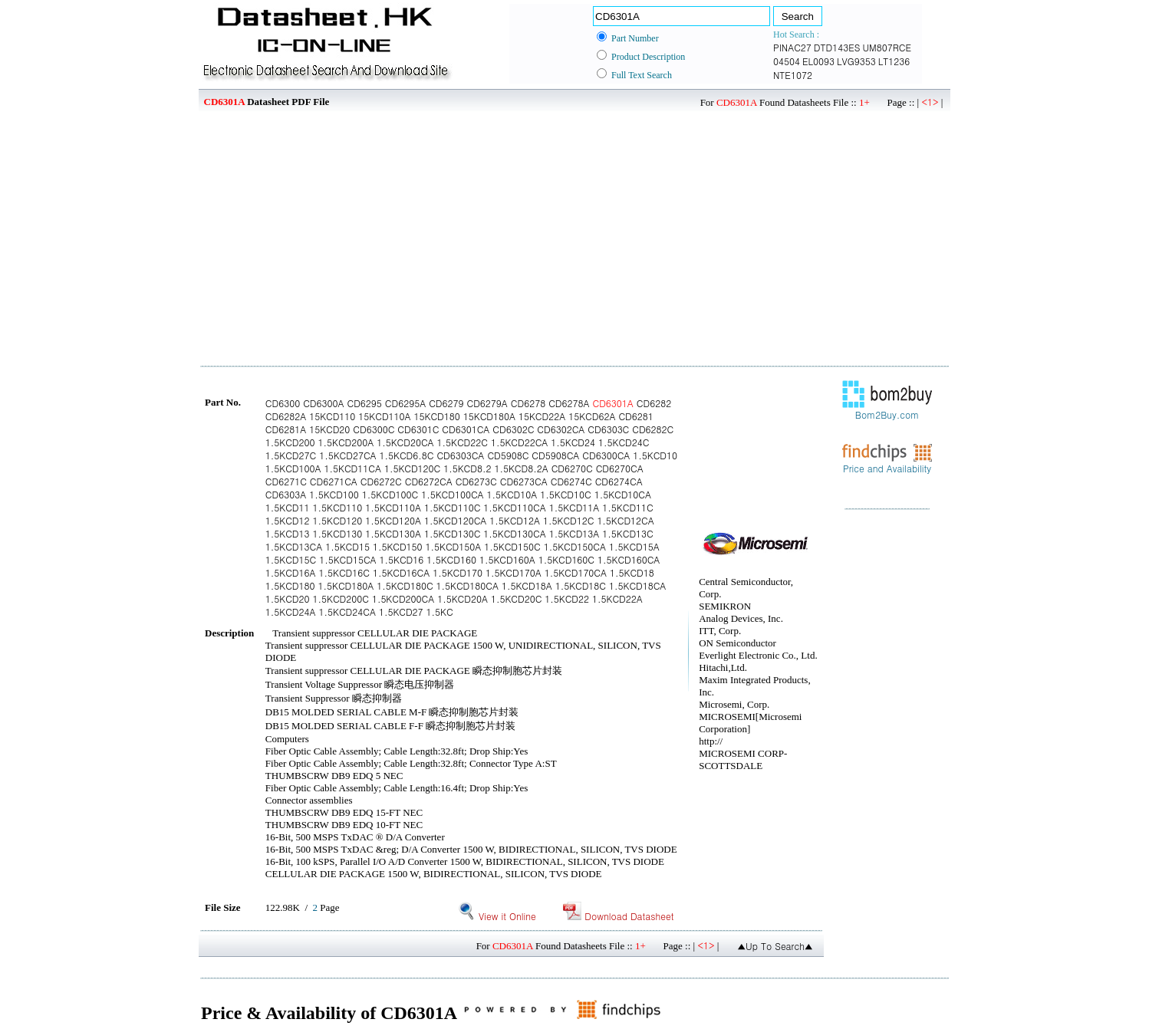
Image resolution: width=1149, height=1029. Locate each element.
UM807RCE (886, 47)
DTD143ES (837, 47)
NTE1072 (792, 74)
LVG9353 (856, 60)
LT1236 (894, 60)
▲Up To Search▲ (775, 945)
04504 (786, 60)
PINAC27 (792, 47)
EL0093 (818, 60)
